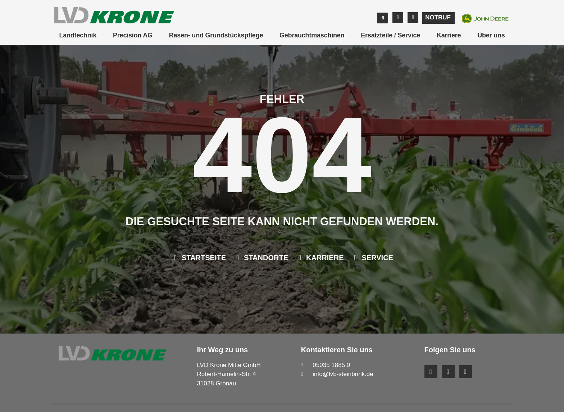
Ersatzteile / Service (390, 35)
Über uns (491, 35)
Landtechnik (77, 35)
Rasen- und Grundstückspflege (216, 35)
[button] (382, 18)
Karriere (449, 35)
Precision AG (133, 35)
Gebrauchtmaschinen (311, 35)
